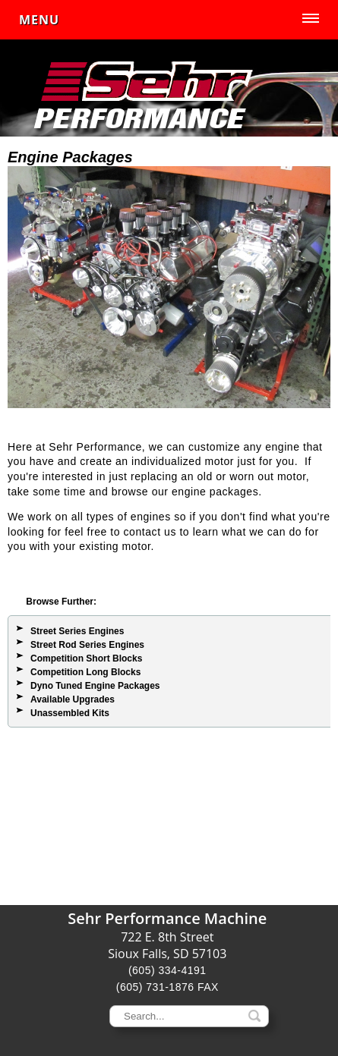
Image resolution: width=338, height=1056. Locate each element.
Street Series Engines (77, 631)
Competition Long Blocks (85, 672)
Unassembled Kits (69, 713)
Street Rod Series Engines (87, 645)
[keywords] (189, 1016)
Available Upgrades (72, 699)
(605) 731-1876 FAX (167, 987)
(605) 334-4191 (167, 970)
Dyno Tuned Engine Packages (95, 685)
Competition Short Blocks (86, 658)
